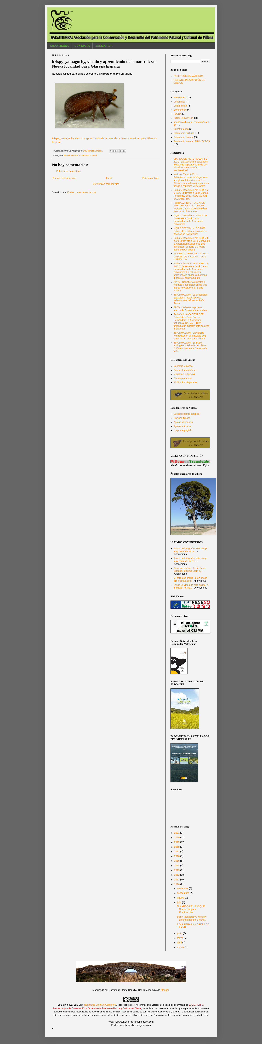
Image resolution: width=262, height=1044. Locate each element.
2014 (177, 865)
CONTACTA (82, 45)
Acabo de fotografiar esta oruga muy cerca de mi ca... (190, 550)
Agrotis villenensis (183, 422)
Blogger (165, 990)
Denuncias (179, 101)
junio (180, 933)
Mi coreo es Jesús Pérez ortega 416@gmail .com (190, 579)
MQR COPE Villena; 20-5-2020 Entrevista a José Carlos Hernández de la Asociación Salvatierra (190, 219)
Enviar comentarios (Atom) (81, 192)
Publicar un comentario (68, 171)
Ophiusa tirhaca (182, 418)
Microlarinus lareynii (184, 374)
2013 (177, 870)
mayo (180, 938)
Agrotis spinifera (182, 426)
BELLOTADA (103, 45)
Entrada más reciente (64, 178)
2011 (177, 879)
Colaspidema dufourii (185, 370)
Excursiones (180, 109)
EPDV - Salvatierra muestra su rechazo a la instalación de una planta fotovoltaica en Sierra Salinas (190, 286)
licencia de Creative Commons (100, 1004)
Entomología (180, 105)
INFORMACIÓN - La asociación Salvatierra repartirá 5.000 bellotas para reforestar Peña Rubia (191, 299)
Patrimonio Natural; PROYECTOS (192, 141)
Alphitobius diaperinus (185, 382)
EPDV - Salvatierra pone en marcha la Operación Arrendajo (190, 309)
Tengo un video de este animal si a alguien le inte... (191, 586)
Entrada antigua (150, 178)
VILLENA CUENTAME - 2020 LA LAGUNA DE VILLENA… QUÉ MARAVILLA (191, 256)
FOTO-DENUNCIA (183, 118)
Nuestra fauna (71, 155)
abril (179, 942)
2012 (177, 874)
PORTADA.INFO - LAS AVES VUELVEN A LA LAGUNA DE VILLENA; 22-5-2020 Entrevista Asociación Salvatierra (190, 207)
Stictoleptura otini (183, 378)
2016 (177, 856)
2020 (177, 837)
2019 (177, 842)
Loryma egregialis (183, 430)
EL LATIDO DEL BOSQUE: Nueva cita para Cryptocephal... (190, 909)
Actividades (180, 97)
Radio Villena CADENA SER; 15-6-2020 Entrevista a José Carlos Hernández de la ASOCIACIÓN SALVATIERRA (191, 194)
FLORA (178, 113)
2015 (177, 860)
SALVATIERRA (59, 45)
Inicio (109, 178)
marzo (180, 947)
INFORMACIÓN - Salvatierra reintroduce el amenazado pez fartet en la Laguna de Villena (190, 335)
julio (179, 902)
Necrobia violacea (183, 366)
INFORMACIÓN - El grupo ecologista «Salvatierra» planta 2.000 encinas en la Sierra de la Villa (190, 347)
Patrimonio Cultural (184, 133)
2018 (177, 846)
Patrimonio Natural (88, 155)
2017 (177, 851)
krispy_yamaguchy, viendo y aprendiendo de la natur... (191, 918)
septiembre (183, 893)
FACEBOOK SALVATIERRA (188, 76)
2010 (177, 884)
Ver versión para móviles (106, 184)
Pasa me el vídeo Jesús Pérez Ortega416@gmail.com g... (190, 569)
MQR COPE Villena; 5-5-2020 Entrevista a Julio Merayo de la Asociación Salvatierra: (190, 231)
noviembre (183, 888)
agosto (181, 897)
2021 (177, 832)
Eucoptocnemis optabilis (187, 413)
